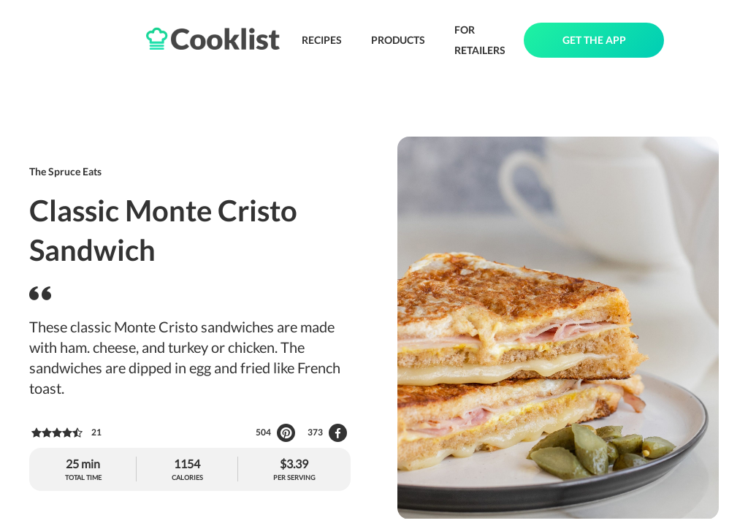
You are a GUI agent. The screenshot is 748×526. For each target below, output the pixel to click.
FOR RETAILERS (479, 39)
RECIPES (322, 40)
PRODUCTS (398, 40)
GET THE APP (594, 40)
